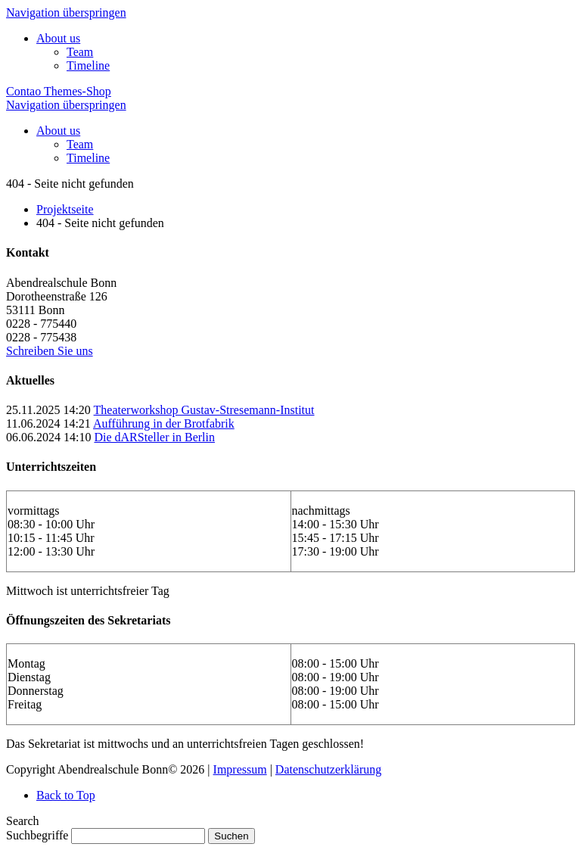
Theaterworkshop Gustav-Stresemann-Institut (204, 409)
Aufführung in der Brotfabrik (164, 423)
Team (80, 51)
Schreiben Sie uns (49, 350)
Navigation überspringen (66, 12)
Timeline (88, 65)
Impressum (240, 769)
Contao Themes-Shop (58, 91)
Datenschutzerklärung (328, 769)
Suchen (231, 836)
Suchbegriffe (37, 835)
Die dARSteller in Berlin (154, 437)
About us (58, 38)
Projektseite (65, 209)
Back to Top (65, 795)
